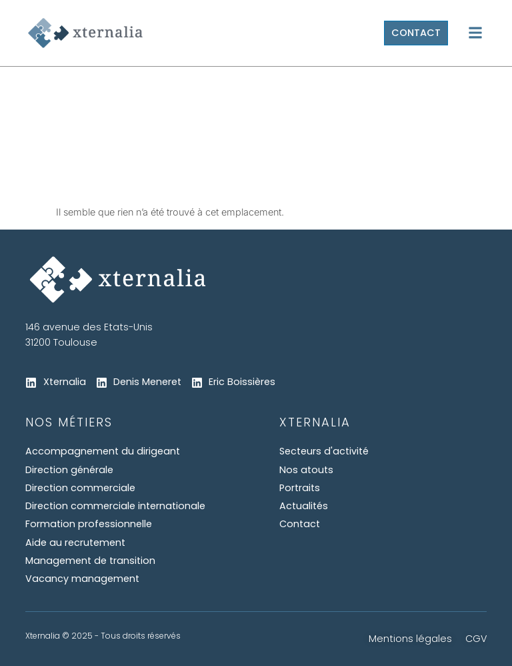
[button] (476, 33)
